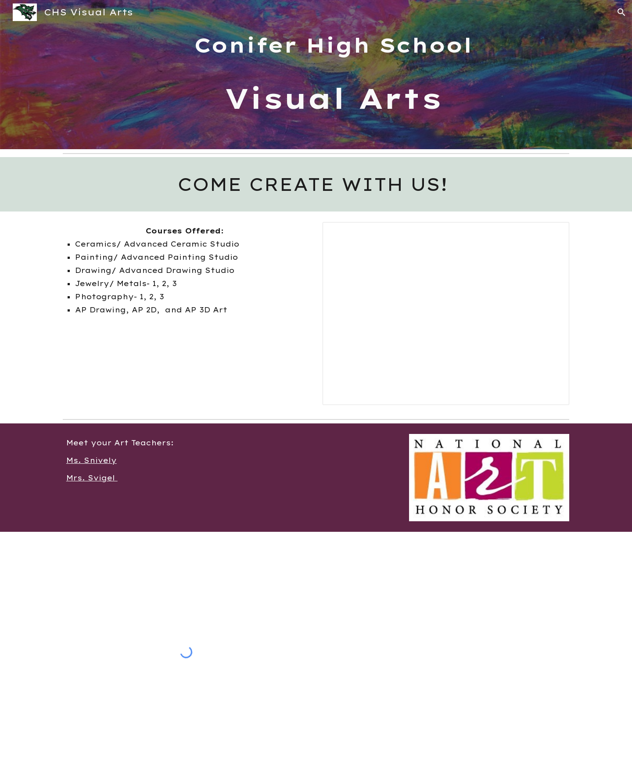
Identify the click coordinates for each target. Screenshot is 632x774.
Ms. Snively (91, 460)
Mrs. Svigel (92, 477)
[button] (621, 12)
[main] (337, 74)
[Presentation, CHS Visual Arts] (446, 313)
